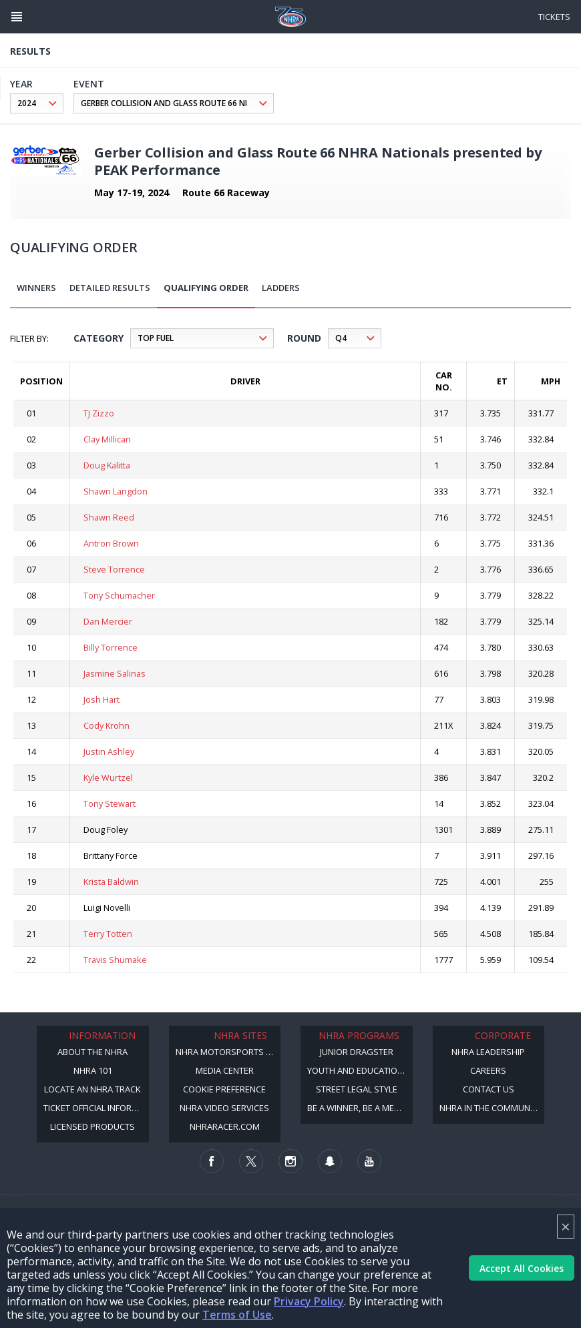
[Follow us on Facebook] (212, 1161)
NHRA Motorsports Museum (228, 1052)
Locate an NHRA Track (92, 1089)
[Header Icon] (16, 16)
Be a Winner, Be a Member (360, 1108)
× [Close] (565, 1226)
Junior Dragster (356, 1052)
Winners (36, 288)
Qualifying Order (206, 288)
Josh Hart (101, 699)
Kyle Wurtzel (108, 777)
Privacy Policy (309, 1301)
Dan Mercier (107, 621)
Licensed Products (92, 1126)
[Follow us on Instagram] (290, 1161)
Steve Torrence (114, 569)
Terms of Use (237, 1314)
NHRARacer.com (225, 1126)
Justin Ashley (108, 751)
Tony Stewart (109, 803)
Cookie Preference (224, 1089)
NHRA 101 (92, 1070)
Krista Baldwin (111, 882)
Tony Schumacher (119, 595)
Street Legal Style (356, 1089)
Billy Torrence (110, 647)
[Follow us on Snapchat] (330, 1161)
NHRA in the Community (490, 1108)
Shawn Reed (108, 517)
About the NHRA (92, 1052)
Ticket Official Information (96, 1108)
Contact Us (488, 1089)
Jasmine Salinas (114, 673)
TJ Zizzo (98, 413)
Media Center (225, 1070)
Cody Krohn (106, 725)
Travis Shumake (115, 960)
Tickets (554, 17)
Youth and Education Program (360, 1070)
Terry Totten (107, 934)
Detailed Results (109, 288)
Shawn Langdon (115, 491)
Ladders (281, 288)
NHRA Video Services (224, 1108)
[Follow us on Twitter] (251, 1161)
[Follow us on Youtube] (369, 1161)
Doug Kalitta (106, 465)
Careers (488, 1070)
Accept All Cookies (521, 1268)
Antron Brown (111, 543)
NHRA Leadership (488, 1052)
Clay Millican (107, 439)
